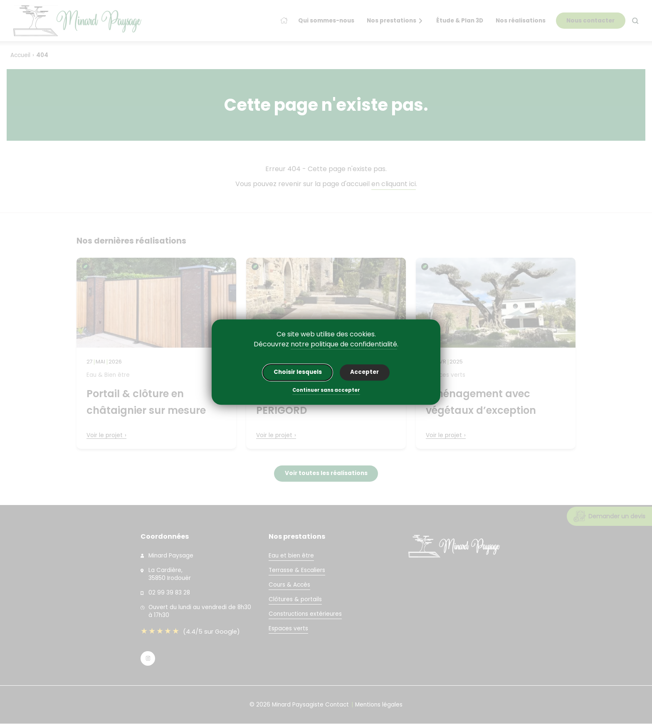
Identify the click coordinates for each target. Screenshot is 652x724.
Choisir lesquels (298, 372)
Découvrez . (326, 344)
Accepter (364, 372)
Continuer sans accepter (326, 391)
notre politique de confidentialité (344, 344)
